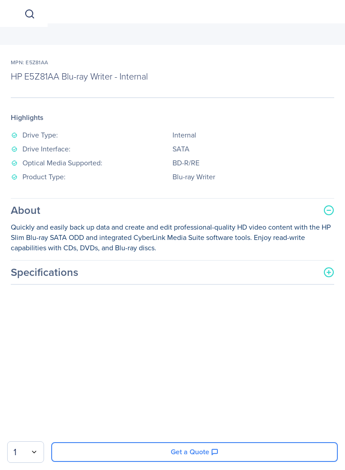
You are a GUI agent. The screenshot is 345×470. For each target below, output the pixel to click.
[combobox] (25, 452)
